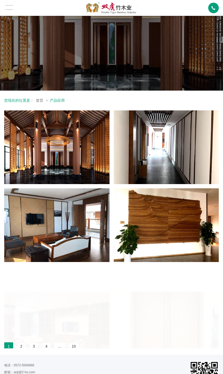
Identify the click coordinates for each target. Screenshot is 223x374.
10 (74, 346)
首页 (39, 100)
